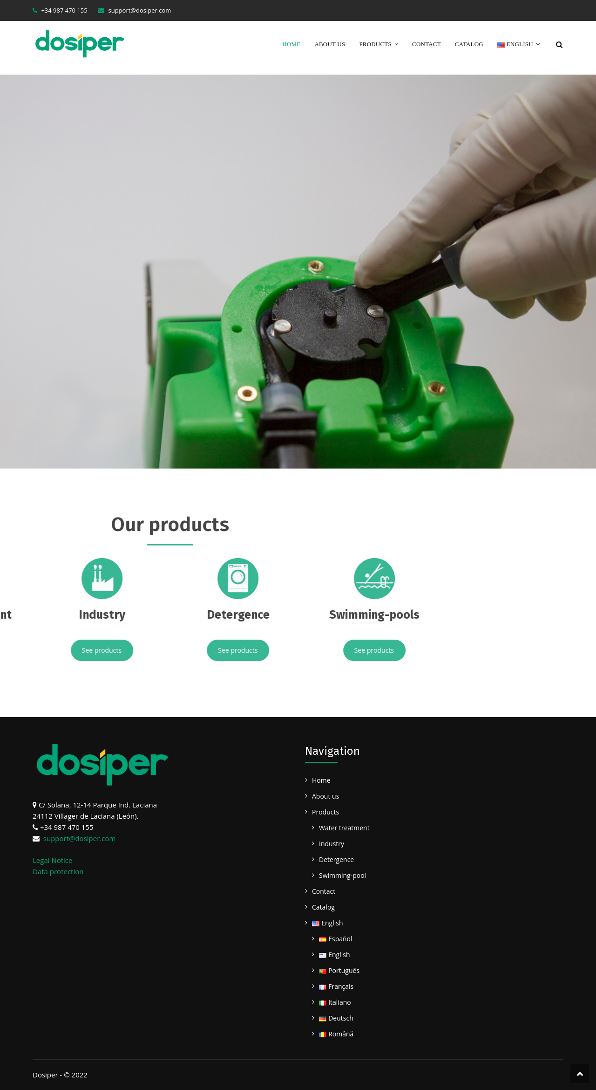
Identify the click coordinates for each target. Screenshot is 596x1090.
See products (37, 650)
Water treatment (344, 827)
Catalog (469, 44)
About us (329, 44)
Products (375, 44)
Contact (426, 44)
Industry (331, 843)
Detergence (336, 859)
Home (291, 44)
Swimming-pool (342, 875)
